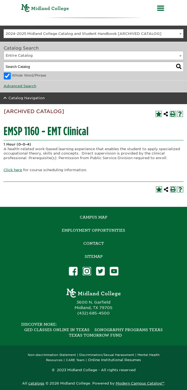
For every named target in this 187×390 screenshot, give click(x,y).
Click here (13, 170)
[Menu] (160, 9)
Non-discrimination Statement (52, 355)
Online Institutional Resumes (114, 360)
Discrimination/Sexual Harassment (106, 355)
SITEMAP (94, 256)
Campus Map (93, 217)
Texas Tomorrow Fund (95, 335)
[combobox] (93, 33)
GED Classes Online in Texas (57, 330)
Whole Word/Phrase (29, 75)
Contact (93, 243)
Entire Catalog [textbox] (19, 55)
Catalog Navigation (26, 98)
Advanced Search (20, 86)
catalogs (36, 383)
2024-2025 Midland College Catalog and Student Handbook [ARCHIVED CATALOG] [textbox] (83, 34)
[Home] (45, 9)
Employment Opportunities (93, 230)
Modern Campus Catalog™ (140, 383)
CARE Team (75, 360)
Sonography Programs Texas (128, 330)
